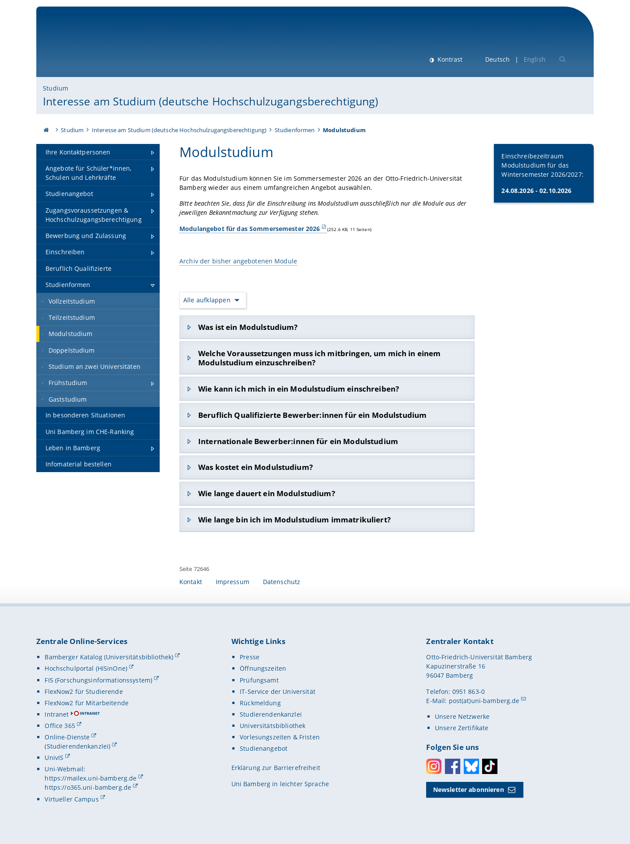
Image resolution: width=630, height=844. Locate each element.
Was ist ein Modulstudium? (248, 327)
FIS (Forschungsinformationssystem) (98, 680)
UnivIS (54, 757)
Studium (55, 88)
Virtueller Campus (71, 799)
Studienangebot (263, 748)
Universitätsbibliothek (272, 725)
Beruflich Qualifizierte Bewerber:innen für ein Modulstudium (312, 415)
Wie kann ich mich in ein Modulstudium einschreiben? (298, 389)
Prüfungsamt (259, 680)
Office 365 (60, 725)
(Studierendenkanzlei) (77, 746)
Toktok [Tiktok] (489, 766)
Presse (249, 657)
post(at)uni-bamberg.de (484, 701)
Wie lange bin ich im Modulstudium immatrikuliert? (294, 520)
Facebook (452, 766)
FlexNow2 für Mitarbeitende (87, 703)
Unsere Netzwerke (462, 716)
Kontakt (190, 582)
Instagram (433, 766)
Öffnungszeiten (263, 668)
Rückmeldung (260, 703)
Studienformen (295, 130)
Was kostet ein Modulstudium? (255, 467)
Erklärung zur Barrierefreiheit (275, 767)
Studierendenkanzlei (271, 714)
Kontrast (449, 59)
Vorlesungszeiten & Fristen (280, 737)
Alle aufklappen (207, 300)
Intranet (57, 714)
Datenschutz (282, 582)
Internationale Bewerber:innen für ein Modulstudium (298, 441)
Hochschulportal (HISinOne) (86, 668)
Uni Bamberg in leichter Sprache (280, 784)
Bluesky (471, 766)
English (535, 59)
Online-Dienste (67, 737)
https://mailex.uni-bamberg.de (90, 778)
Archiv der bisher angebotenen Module (238, 261)
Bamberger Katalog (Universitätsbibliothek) (109, 657)
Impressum (232, 582)
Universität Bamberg (115, 46)
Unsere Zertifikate (462, 728)
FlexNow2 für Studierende (83, 691)
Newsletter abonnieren (468, 789)
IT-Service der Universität (277, 691)
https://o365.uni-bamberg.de (88, 787)
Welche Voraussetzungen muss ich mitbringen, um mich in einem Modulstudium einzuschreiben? (319, 358)
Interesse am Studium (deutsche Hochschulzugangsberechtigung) (210, 101)
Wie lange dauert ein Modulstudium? (266, 493)
